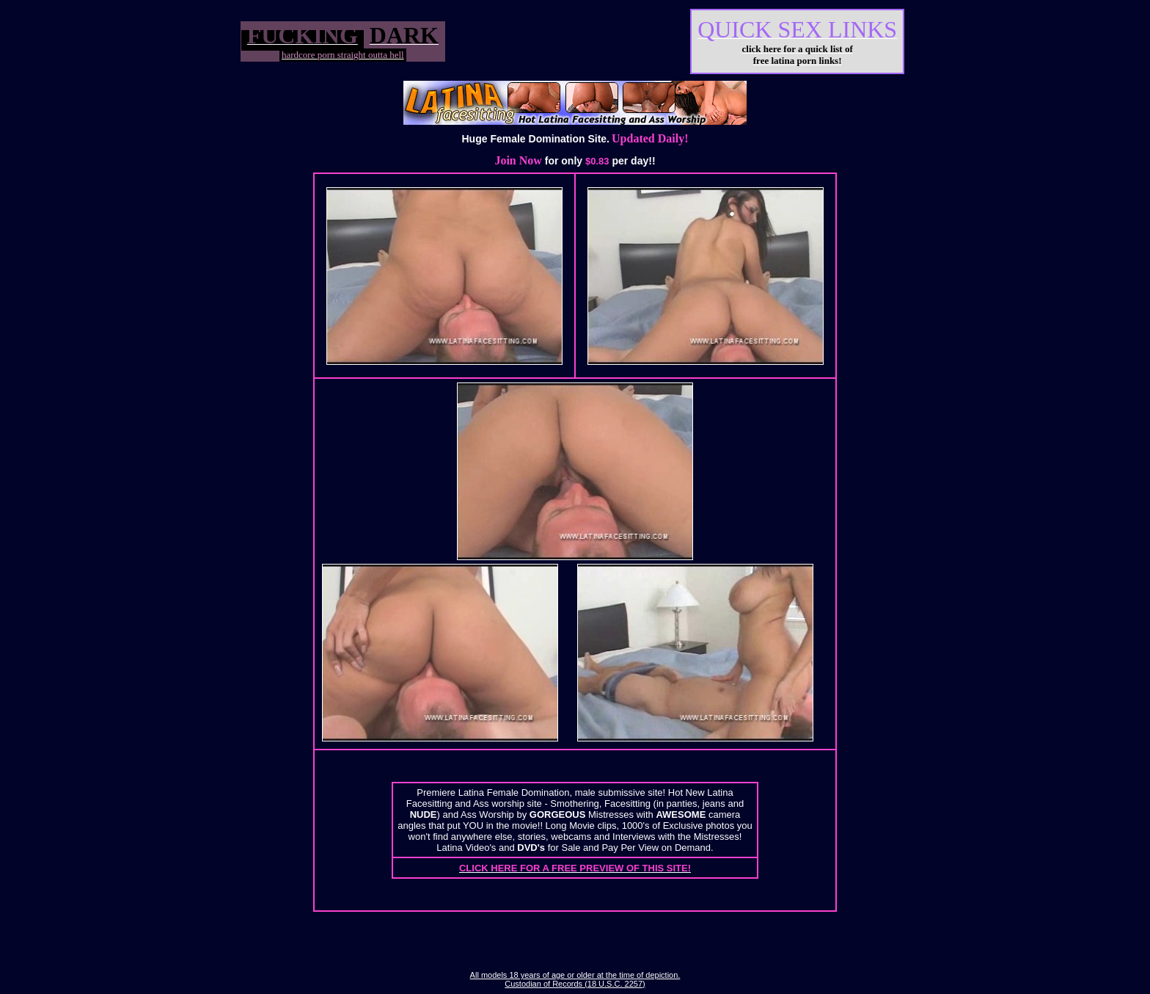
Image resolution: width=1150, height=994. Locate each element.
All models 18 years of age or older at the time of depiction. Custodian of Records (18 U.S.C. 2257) (575, 979)
